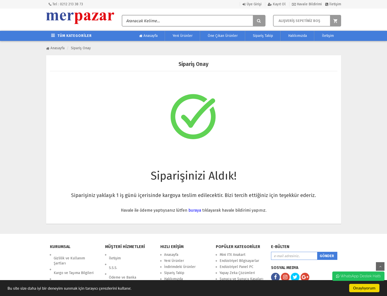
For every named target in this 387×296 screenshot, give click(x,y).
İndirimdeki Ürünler (180, 267)
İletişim (333, 4)
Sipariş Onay (81, 48)
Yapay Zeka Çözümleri (237, 273)
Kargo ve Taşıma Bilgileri (74, 266)
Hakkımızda (297, 36)
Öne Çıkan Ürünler (223, 36)
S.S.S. (113, 261)
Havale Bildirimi (307, 4)
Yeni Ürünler (183, 36)
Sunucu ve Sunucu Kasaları (241, 279)
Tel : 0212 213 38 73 (66, 4)
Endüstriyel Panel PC (236, 267)
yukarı (380, 266)
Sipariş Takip (263, 36)
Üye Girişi (252, 4)
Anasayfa (148, 35)
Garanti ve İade (66, 278)
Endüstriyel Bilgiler (124, 277)
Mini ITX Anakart (232, 255)
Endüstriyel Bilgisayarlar (239, 261)
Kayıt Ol (277, 4)
